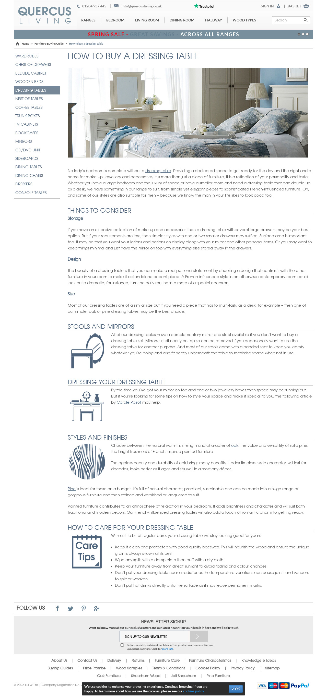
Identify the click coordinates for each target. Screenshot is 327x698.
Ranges (88, 20)
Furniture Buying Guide (49, 43)
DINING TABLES (28, 167)
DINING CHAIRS (29, 175)
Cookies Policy (207, 668)
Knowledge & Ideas (258, 660)
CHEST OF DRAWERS (33, 64)
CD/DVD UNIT (27, 150)
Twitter (70, 608)
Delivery (114, 660)
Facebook (57, 608)
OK (237, 689)
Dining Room (182, 20)
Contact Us (87, 660)
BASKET (294, 6)
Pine (72, 489)
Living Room (147, 20)
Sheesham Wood (145, 676)
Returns (138, 660)
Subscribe (199, 636)
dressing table (158, 171)
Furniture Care (167, 660)
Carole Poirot (129, 402)
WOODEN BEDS (29, 81)
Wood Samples (129, 668)
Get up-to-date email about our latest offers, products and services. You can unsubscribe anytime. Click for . (170, 646)
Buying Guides (60, 668)
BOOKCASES (26, 133)
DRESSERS (23, 184)
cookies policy (193, 691)
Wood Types (244, 20)
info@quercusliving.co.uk (142, 6)
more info (167, 648)
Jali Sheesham (183, 676)
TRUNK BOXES (27, 116)
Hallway (213, 20)
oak (234, 445)
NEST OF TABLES (29, 99)
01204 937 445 (94, 6)
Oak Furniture (109, 676)
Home (25, 43)
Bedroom (115, 20)
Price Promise (94, 668)
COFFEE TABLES (28, 107)
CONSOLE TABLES (30, 192)
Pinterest (83, 608)
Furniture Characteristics (210, 660)
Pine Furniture (218, 676)
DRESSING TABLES (30, 90)
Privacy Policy (243, 668)
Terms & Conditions (168, 668)
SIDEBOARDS (26, 158)
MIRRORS (23, 141)
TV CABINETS (26, 124)
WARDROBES (26, 56)
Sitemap (272, 668)
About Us (59, 660)
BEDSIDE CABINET (30, 73)
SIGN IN (267, 6)
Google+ (96, 608)
